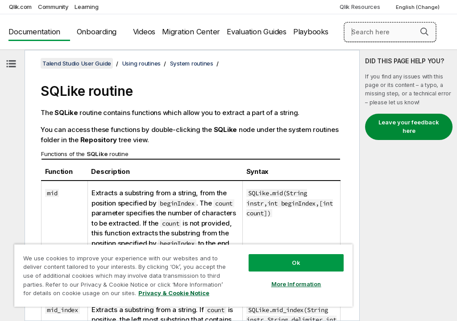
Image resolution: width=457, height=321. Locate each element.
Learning (86, 6)
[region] (183, 275)
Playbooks (310, 31)
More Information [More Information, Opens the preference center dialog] (296, 284)
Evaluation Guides (257, 31)
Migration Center (191, 31)
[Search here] (390, 32)
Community (53, 6)
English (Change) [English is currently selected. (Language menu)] (418, 7)
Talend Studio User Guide (76, 63)
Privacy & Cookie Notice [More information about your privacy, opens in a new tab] (173, 292)
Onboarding (97, 31)
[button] (424, 31)
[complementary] (408, 185)
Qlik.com (20, 6)
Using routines (141, 63)
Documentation (34, 31)
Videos (144, 31)
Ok (296, 262)
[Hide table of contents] (11, 63)
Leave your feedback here (408, 127)
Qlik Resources (360, 6)
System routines (191, 63)
